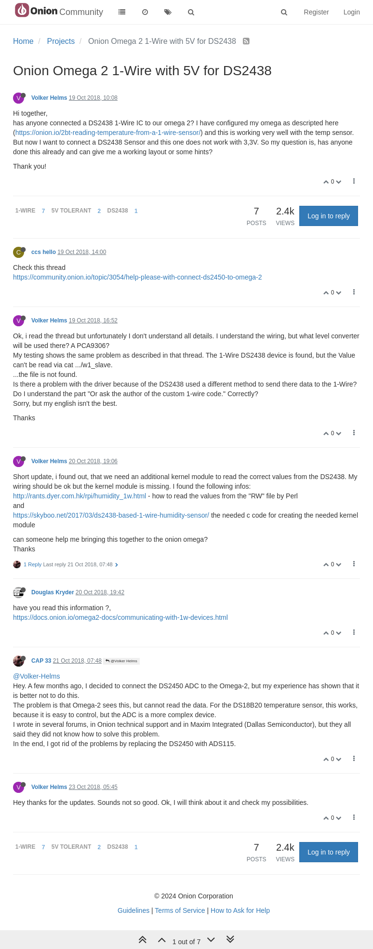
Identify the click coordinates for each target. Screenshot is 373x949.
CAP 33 (41, 660)
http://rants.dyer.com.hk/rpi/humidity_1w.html (79, 496)
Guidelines (133, 910)
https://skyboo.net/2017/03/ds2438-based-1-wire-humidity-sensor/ (111, 515)
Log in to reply (328, 216)
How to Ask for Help (240, 910)
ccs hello (43, 252)
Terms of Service (180, 910)
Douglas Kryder (52, 592)
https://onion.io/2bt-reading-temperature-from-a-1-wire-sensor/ (107, 132)
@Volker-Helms (36, 676)
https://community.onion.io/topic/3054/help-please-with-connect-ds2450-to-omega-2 (137, 277)
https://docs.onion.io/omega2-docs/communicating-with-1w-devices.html (120, 617)
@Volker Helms (121, 661)
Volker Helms (49, 97)
